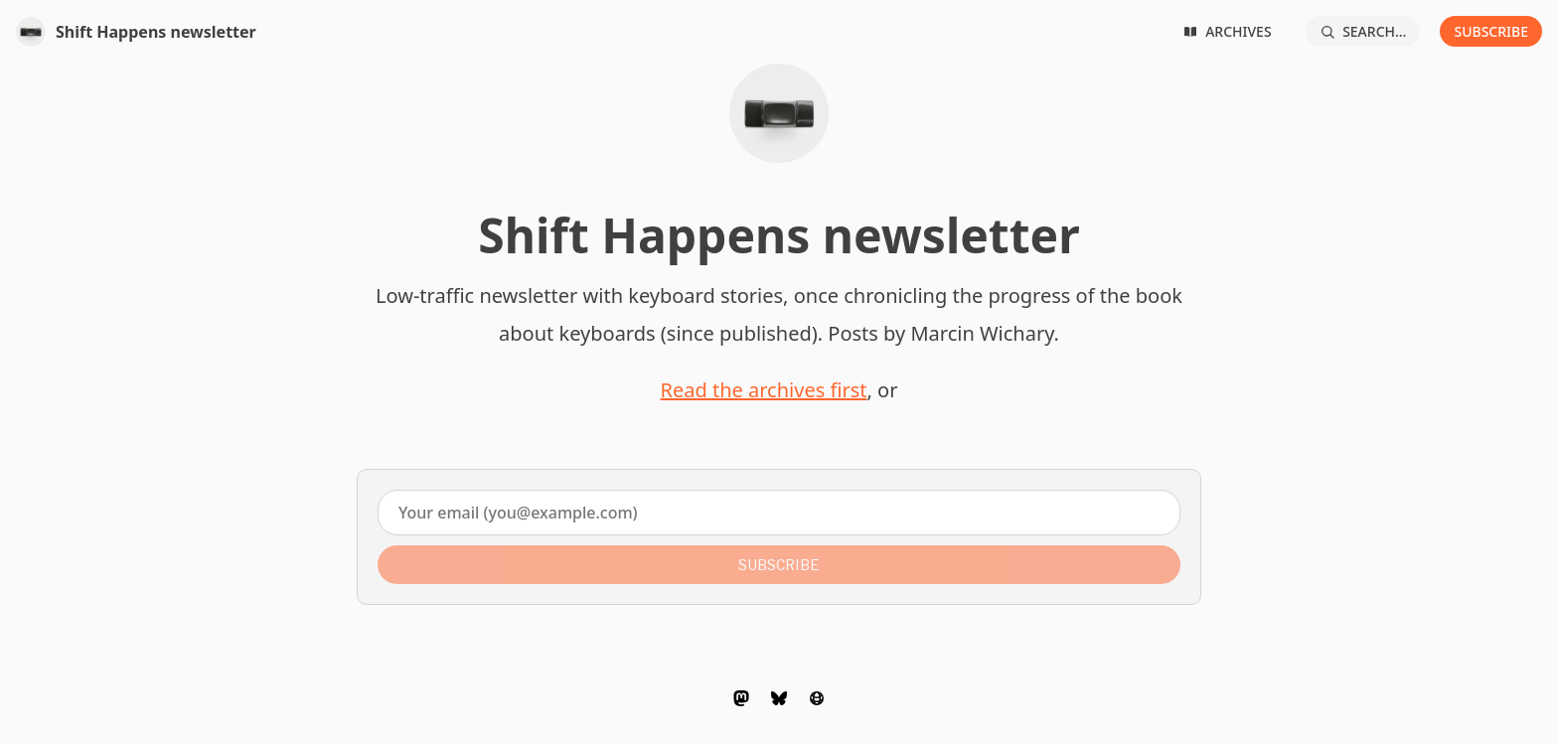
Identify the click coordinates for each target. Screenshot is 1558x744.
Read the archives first (764, 389)
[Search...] (1363, 31)
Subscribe (1491, 31)
